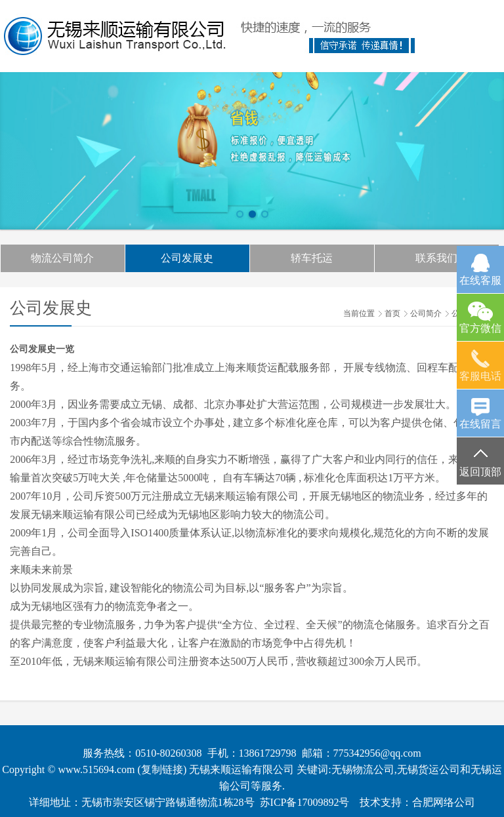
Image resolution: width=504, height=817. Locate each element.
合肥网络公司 (443, 802)
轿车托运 (312, 258)
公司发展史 (187, 258)
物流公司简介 (62, 258)
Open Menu (479, 29)
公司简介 (426, 313)
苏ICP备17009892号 (305, 802)
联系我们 (436, 258)
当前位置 (359, 313)
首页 (392, 313)
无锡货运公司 (428, 769)
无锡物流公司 (362, 769)
